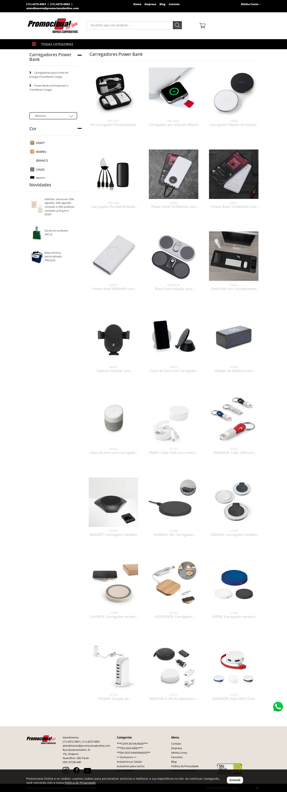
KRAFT (40, 143)
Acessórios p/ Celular (129, 761)
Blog (162, 4)
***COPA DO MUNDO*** (132, 743)
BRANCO (42, 160)
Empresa (150, 4)
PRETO (40, 178)
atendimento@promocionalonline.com (52, 8)
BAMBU (41, 152)
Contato (174, 4)
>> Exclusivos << (126, 757)
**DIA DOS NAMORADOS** (133, 752)
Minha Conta (179, 752)
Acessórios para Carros (131, 766)
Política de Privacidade (185, 766)
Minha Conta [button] (251, 4)
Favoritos (177, 757)
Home (137, 4)
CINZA (40, 169)
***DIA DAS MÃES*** (130, 748)
